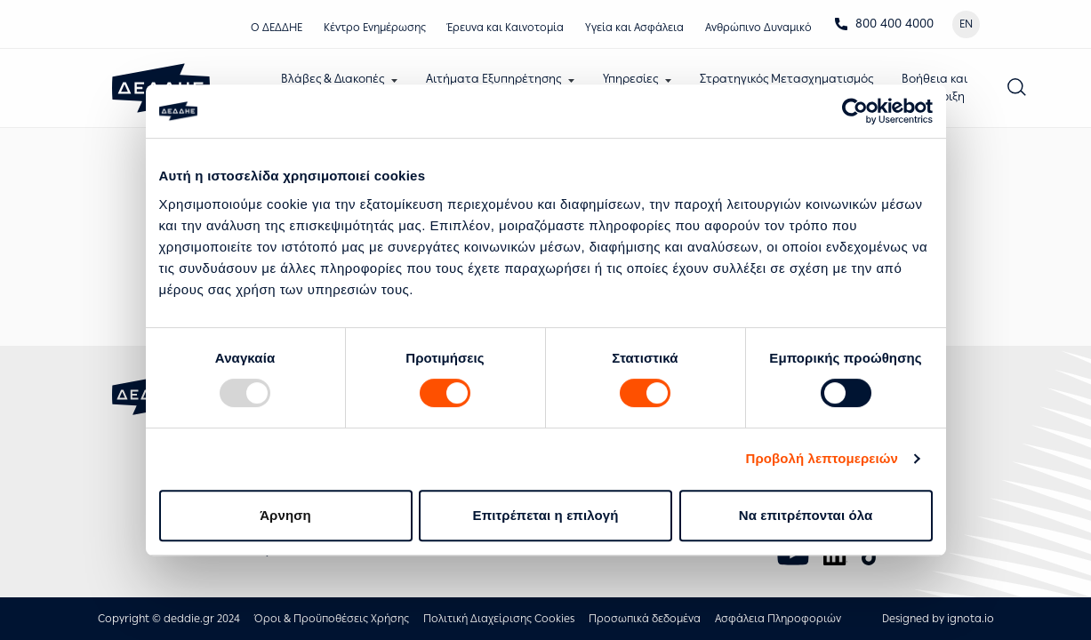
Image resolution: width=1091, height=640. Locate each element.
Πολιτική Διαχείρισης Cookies (498, 618)
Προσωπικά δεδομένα (645, 618)
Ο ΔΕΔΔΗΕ (276, 27)
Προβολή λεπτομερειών (822, 458)
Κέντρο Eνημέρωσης (375, 27)
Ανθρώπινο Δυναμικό (758, 27)
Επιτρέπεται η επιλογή (546, 515)
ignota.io (970, 618)
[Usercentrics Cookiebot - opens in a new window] (855, 111)
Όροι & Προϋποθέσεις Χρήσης (331, 618)
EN (966, 24)
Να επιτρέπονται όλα (806, 515)
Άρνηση (285, 515)
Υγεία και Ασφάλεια (634, 27)
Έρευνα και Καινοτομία (505, 27)
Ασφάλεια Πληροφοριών (778, 618)
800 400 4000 (884, 23)
